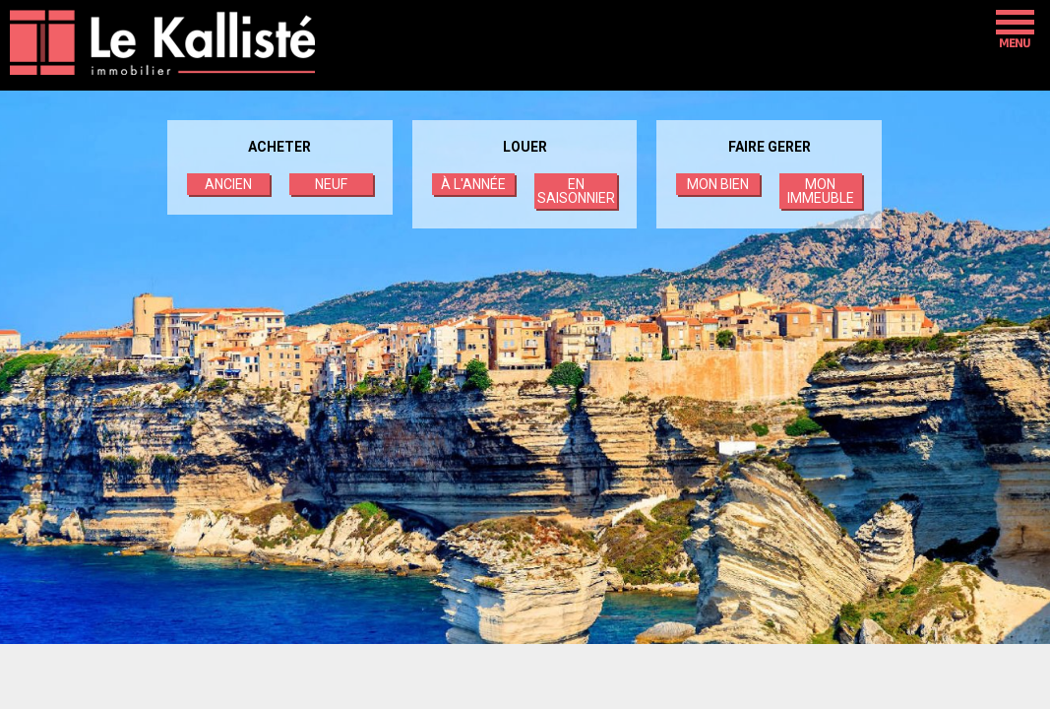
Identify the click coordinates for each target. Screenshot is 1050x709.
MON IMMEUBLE (820, 191)
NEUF (331, 184)
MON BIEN (718, 184)
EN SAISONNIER (576, 191)
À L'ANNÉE (473, 184)
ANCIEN (228, 184)
